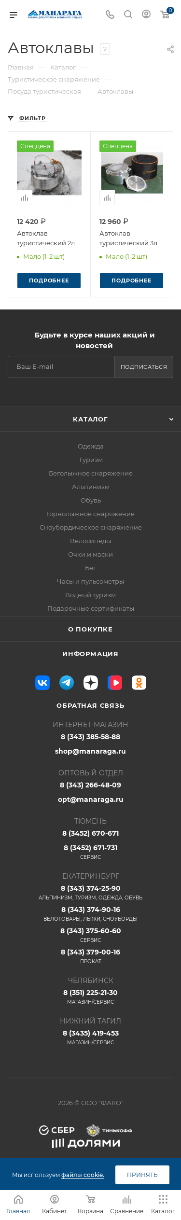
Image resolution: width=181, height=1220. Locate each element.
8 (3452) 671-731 (90, 852)
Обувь (91, 500)
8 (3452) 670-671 (90, 833)
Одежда (91, 446)
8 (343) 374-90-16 (90, 914)
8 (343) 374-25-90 (90, 892)
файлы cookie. (82, 1174)
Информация (90, 654)
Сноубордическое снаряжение (91, 527)
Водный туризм (90, 595)
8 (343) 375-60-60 (90, 935)
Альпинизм (91, 487)
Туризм (91, 459)
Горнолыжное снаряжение (91, 514)
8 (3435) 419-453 (90, 1037)
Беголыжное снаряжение (91, 473)
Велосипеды (90, 541)
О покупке (90, 629)
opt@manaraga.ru (91, 799)
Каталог (90, 419)
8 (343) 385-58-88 (90, 736)
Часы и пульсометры (90, 581)
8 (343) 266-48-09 (90, 785)
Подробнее (49, 280)
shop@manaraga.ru (90, 751)
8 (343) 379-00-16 (90, 956)
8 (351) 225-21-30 (90, 997)
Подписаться (144, 367)
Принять (142, 1174)
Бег (90, 568)
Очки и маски (90, 554)
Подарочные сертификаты (90, 608)
